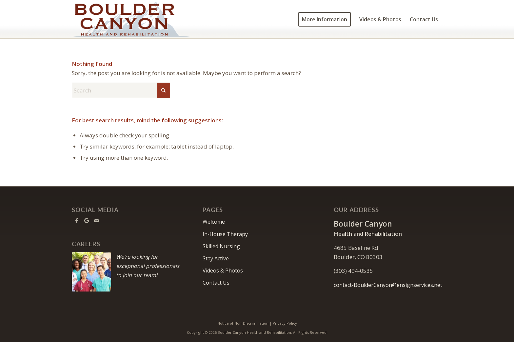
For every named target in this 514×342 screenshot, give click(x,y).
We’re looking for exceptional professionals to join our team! (147, 266)
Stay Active (216, 258)
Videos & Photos (223, 270)
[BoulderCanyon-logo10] (131, 19)
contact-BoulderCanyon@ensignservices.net (388, 285)
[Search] (121, 90)
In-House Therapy (225, 234)
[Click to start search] (163, 90)
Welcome (214, 221)
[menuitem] (324, 19)
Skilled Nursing (221, 246)
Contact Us (216, 282)
